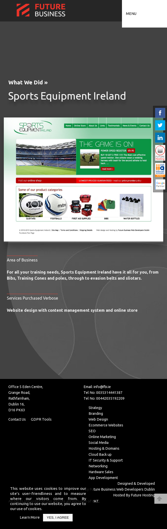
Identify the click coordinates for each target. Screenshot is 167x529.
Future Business (103, 489)
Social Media (99, 443)
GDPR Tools (41, 419)
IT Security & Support (106, 460)
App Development (103, 478)
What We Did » (28, 82)
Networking (98, 466)
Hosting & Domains (104, 448)
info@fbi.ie (102, 387)
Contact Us (17, 419)
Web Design (98, 419)
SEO (92, 431)
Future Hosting (143, 495)
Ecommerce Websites (106, 425)
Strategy (95, 408)
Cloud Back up (100, 454)
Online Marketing (102, 437)
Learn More (30, 517)
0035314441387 (109, 393)
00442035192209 (110, 398)
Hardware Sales (101, 472)
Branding (96, 414)
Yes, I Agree (58, 517)
